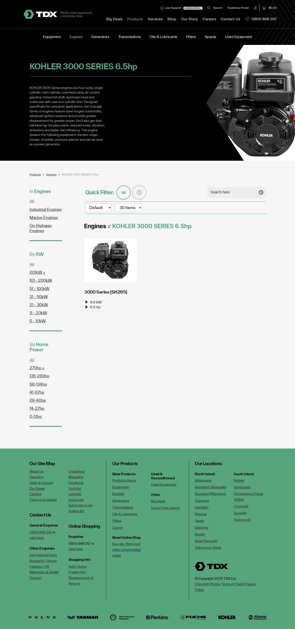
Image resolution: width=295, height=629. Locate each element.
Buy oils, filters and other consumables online (126, 549)
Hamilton (201, 507)
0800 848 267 (261, 19)
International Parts (43, 555)
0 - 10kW (38, 321)
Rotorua (201, 514)
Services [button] (155, 19)
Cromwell (241, 506)
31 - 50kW (39, 296)
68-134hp (38, 384)
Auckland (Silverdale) (210, 487)
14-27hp (37, 408)
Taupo (199, 521)
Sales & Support (41, 483)
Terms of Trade (232, 584)
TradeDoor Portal (238, 7)
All (32, 201)
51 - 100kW (39, 288)
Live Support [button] (181, 8)
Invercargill (242, 520)
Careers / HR (39, 566)
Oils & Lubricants (163, 37)
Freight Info (77, 572)
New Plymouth (206, 541)
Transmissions (129, 37)
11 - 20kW (38, 313)
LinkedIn (74, 494)
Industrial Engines (46, 209)
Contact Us (230, 19)
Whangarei (203, 480)
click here (37, 538)
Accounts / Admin (43, 561)
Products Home (124, 480)
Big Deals (114, 19)
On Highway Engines (41, 228)
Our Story (189, 19)
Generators (100, 37)
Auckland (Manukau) (210, 494)
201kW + (37, 272)
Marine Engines (44, 217)
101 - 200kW (41, 280)
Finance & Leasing (43, 500)
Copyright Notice (208, 584)
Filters (191, 37)
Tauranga (202, 501)
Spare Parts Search (165, 508)
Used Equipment (238, 37)
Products (35, 174)
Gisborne (201, 528)
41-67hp (37, 392)
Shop (171, 19)
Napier (200, 534)
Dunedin (240, 513)
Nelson (239, 480)
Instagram (76, 500)
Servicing (37, 477)
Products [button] (135, 19)
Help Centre (77, 566)
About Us (37, 471)
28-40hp (38, 400)
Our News (37, 488)
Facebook (76, 483)
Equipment (52, 37)
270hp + (37, 368)
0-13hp (36, 416)
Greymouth (242, 487)
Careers (209, 19)
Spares (210, 37)
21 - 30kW (39, 305)
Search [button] (214, 7)
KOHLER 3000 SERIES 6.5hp (80, 174)
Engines (75, 37)
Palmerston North (208, 548)
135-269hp (39, 376)
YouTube (74, 488)
